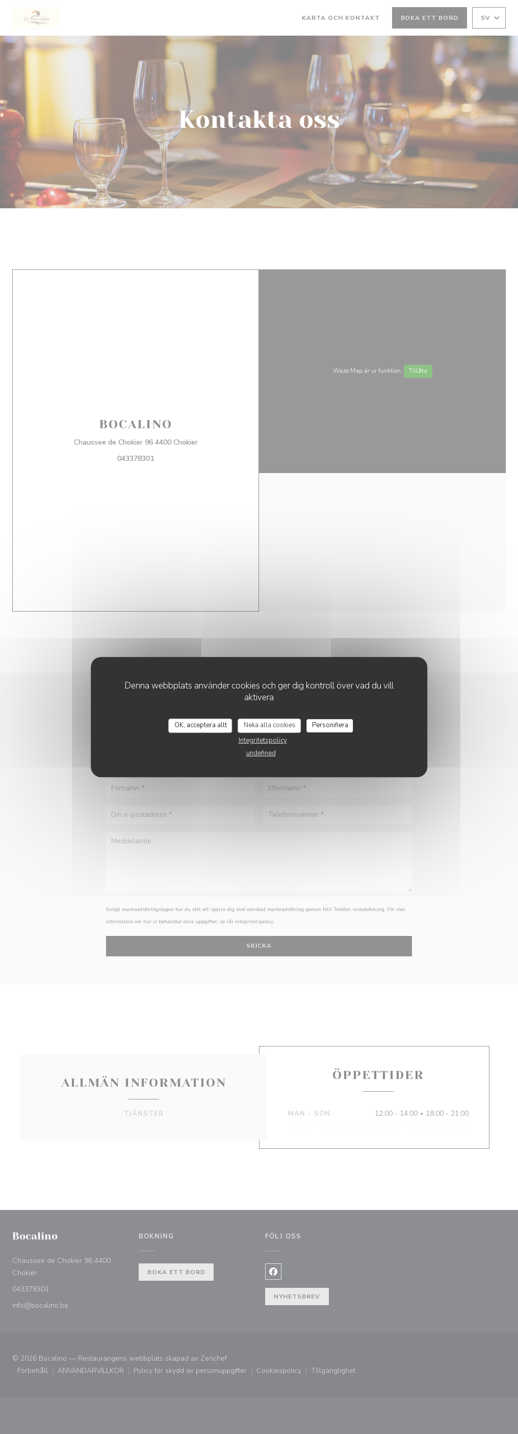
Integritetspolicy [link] (263, 740)
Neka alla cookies (270, 725)
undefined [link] (261, 753)
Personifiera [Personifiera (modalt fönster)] (330, 725)
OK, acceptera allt (200, 725)
